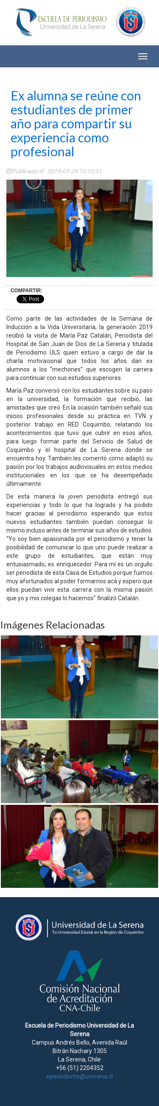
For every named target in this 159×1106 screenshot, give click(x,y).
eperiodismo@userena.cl (79, 1076)
